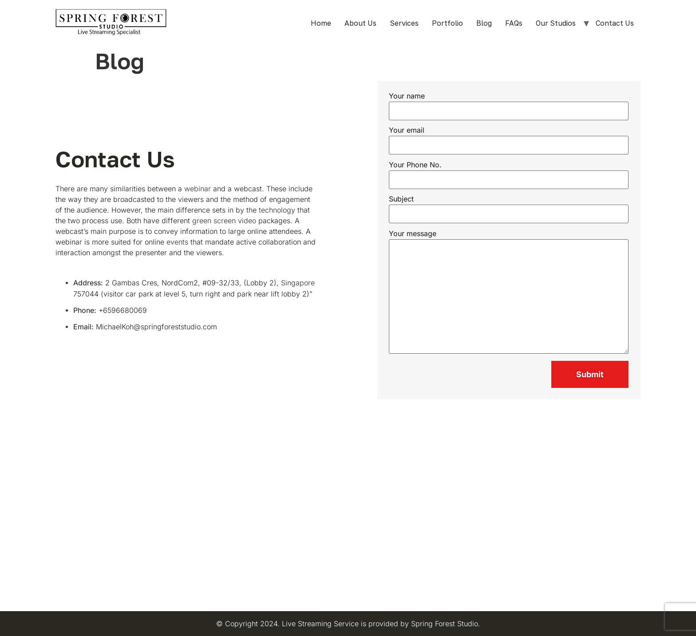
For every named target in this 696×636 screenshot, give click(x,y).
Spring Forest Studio (444, 623)
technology (277, 209)
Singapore (298, 282)
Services (404, 23)
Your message (509, 292)
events (177, 241)
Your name (509, 103)
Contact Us (615, 23)
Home (321, 23)
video (247, 220)
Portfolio (447, 23)
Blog (484, 23)
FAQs (513, 23)
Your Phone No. (509, 172)
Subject (509, 206)
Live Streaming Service (320, 623)
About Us (360, 23)
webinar (197, 188)
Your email (509, 138)
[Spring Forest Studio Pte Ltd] (348, 508)
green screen (214, 220)
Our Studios (556, 23)
